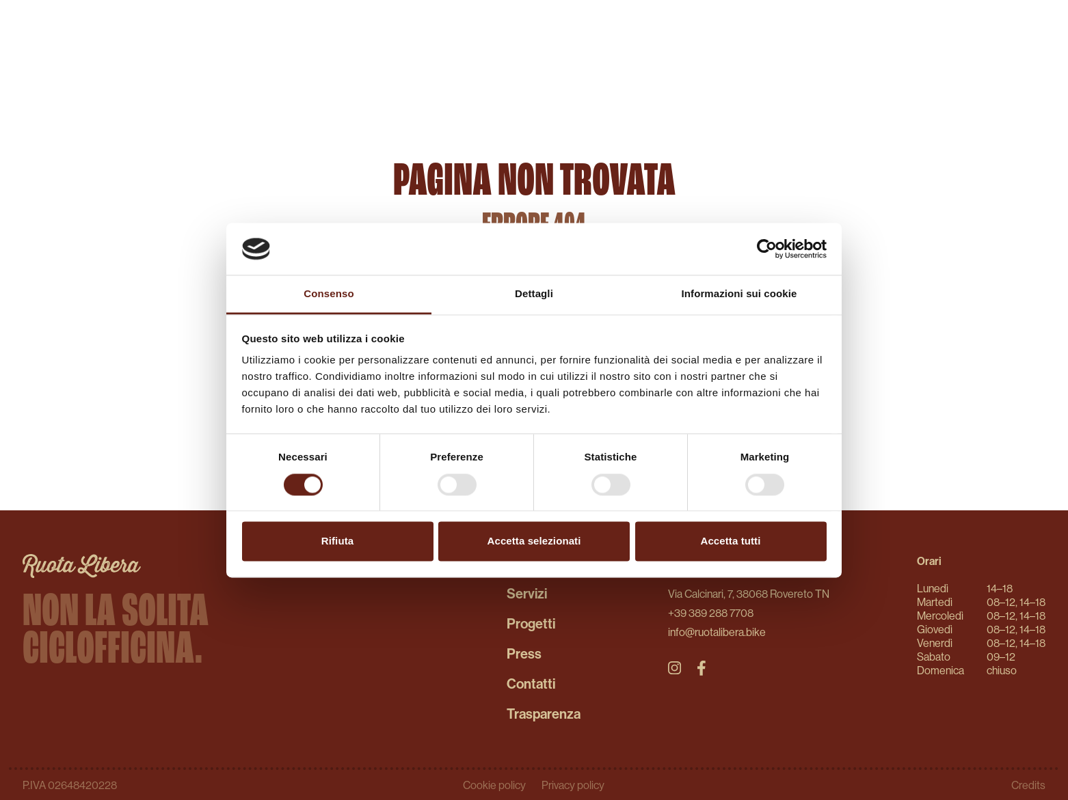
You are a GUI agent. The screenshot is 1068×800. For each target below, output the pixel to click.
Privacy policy (573, 785)
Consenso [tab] (328, 294)
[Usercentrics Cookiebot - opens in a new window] (767, 248)
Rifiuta (337, 541)
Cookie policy (495, 785)
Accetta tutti (731, 541)
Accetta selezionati (534, 541)
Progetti (531, 623)
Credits (1028, 785)
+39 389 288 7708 (710, 613)
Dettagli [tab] (534, 294)
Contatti (531, 683)
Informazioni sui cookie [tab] (739, 294)
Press (524, 653)
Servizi (527, 593)
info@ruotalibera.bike (717, 632)
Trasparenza (543, 713)
